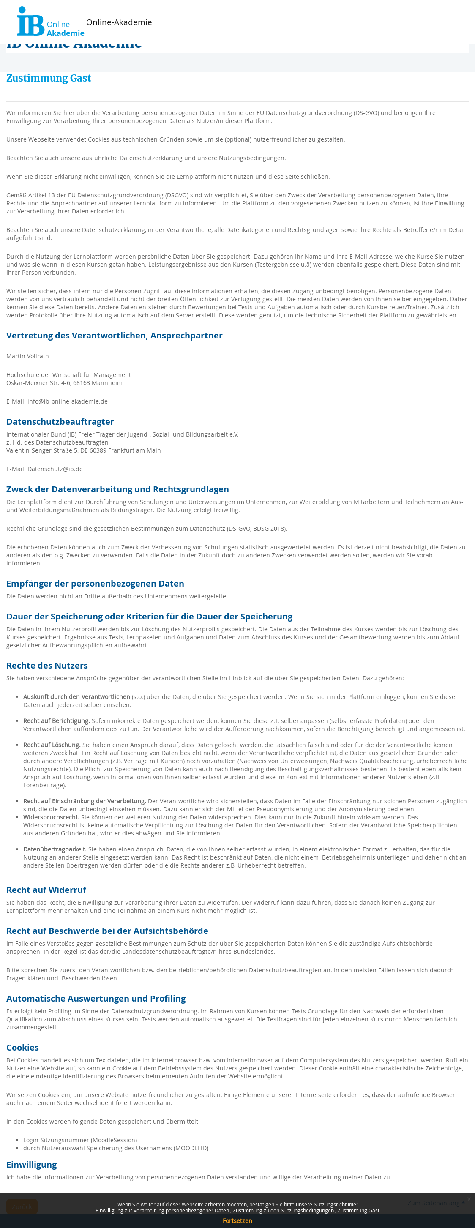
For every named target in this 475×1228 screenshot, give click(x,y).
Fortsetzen (237, 1221)
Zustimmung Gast (358, 1210)
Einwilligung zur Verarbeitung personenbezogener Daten (163, 1210)
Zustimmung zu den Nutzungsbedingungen (284, 1210)
